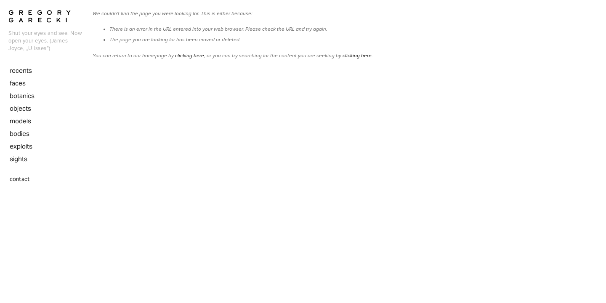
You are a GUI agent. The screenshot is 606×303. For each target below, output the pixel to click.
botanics (22, 96)
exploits (21, 146)
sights (18, 159)
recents (21, 70)
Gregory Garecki (41, 16)
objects (20, 108)
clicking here (189, 56)
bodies (19, 134)
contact (20, 179)
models (20, 121)
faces (18, 83)
